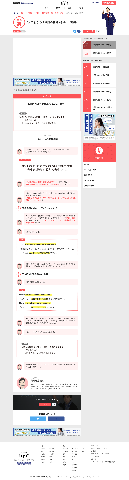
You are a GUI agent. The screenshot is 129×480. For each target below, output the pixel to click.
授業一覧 (93, 459)
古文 (83, 448)
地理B (74, 470)
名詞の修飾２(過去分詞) (101, 75)
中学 (42, 446)
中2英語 (43, 451)
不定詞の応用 (89, 180)
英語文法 (65, 448)
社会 (81, 8)
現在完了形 (88, 175)
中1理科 (52, 448)
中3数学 (43, 462)
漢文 (83, 451)
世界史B (74, 467)
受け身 (86, 164)
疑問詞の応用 (89, 186)
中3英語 (43, 454)
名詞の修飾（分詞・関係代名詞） (93, 60)
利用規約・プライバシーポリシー (101, 454)
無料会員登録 (108, 3)
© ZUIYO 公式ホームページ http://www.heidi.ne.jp (50, 477)
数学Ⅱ (65, 457)
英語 (47, 8)
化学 (73, 459)
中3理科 (52, 454)
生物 (73, 462)
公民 (51, 462)
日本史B (74, 465)
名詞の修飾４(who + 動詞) (102, 45)
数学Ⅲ (65, 459)
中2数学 (43, 459)
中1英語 (43, 448)
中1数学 (43, 457)
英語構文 (65, 451)
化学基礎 (75, 451)
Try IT (64, 2)
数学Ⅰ (65, 454)
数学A (64, 462)
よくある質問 (95, 456)
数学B (64, 465)
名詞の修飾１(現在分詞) (101, 67)
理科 (70, 8)
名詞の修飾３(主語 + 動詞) (102, 83)
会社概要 (93, 451)
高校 (64, 446)
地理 (51, 457)
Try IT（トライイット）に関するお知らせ (103, 462)
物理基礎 (75, 448)
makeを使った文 (90, 170)
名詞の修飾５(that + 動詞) (102, 100)
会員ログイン (95, 2)
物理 (73, 457)
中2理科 (52, 451)
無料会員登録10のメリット (99, 448)
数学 (58, 8)
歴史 (51, 459)
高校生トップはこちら (27, 3)
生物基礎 (75, 454)
